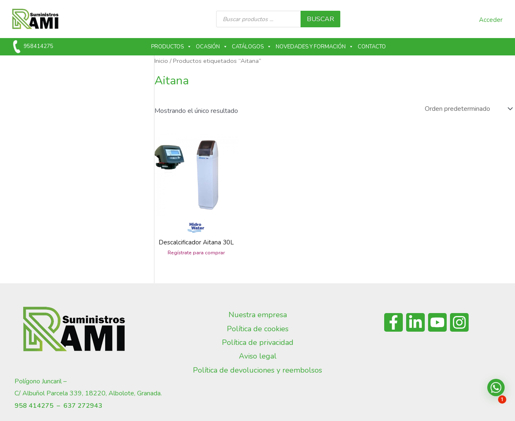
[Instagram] (459, 322)
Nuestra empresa (258, 315)
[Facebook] (393, 322)
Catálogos (252, 46)
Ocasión (212, 46)
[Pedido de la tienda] (468, 109)
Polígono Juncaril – (40, 381)
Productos (171, 46)
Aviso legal (258, 356)
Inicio (161, 61)
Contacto (372, 46)
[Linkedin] (415, 322)
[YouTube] (437, 322)
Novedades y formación (315, 46)
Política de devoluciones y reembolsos (257, 370)
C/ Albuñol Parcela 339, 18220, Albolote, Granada (87, 393)
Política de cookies (258, 329)
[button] (496, 387)
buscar (320, 19)
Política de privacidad (258, 342)
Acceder (491, 20)
